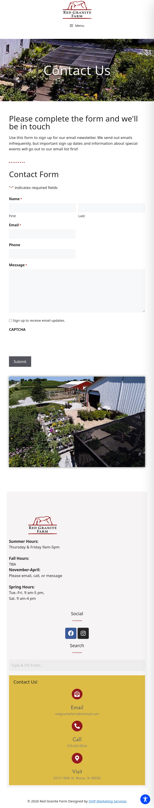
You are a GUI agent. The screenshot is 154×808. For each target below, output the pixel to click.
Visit (77, 771)
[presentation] (43, 342)
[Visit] (77, 758)
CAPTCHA (17, 329)
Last (81, 216)
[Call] (77, 726)
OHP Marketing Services (107, 801)
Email (15, 225)
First (12, 216)
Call (77, 739)
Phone (14, 244)
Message (18, 265)
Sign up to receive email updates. (39, 320)
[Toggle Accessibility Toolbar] (145, 799)
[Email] (77, 694)
